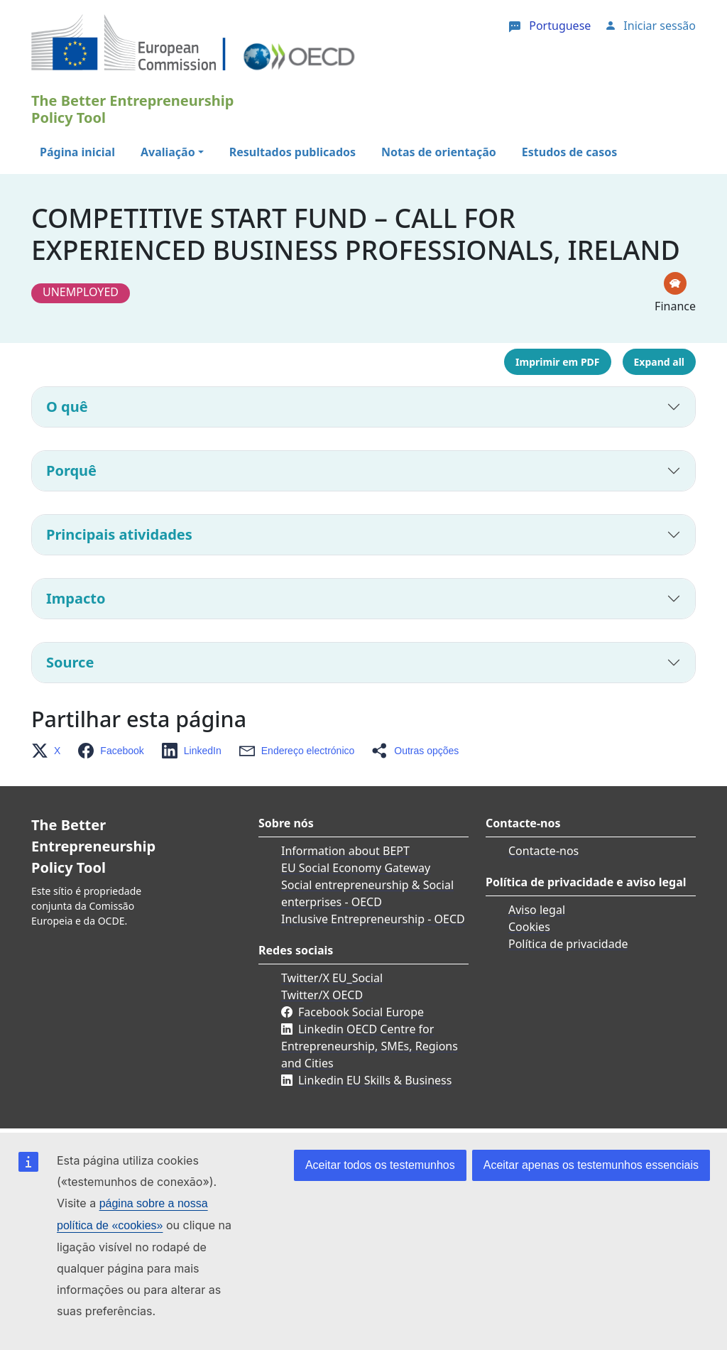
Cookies (529, 927)
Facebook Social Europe (361, 1012)
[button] (50, 750)
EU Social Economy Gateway (355, 868)
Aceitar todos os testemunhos (380, 1165)
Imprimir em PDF (557, 362)
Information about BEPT (345, 851)
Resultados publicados (292, 152)
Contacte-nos (543, 851)
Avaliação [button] (168, 152)
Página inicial (77, 152)
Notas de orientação (438, 152)
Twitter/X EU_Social (332, 978)
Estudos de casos (569, 152)
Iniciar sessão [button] (659, 25)
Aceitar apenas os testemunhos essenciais (591, 1165)
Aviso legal (536, 910)
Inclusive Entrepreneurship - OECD (373, 919)
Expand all (659, 362)
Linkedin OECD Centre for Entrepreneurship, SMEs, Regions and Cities (369, 1046)
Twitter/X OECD (322, 995)
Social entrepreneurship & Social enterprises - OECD (367, 893)
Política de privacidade (568, 944)
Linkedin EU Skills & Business (375, 1080)
